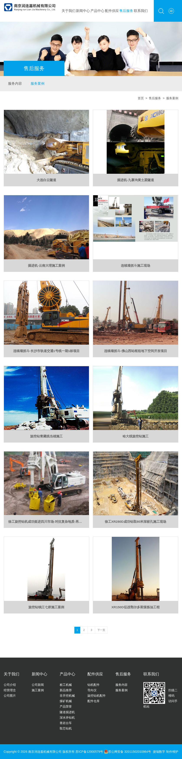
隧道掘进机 (67, 712)
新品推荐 (66, 690)
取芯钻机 (66, 728)
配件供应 (112, 11)
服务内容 (15, 83)
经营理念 (10, 690)
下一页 (101, 630)
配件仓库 (93, 701)
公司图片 (10, 695)
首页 (141, 98)
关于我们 (68, 11)
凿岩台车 (66, 723)
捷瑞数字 (159, 751)
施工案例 (38, 690)
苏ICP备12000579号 (89, 751)
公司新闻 (38, 684)
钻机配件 (93, 684)
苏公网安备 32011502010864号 (127, 751)
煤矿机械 (66, 701)
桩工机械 (66, 684)
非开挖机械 (67, 695)
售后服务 (126, 11)
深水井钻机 (67, 717)
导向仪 (92, 690)
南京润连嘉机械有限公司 (45, 751)
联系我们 (141, 11)
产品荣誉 (66, 706)
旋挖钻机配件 (96, 695)
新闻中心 (83, 11)
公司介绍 (10, 684)
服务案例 (37, 83)
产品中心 (97, 11)
